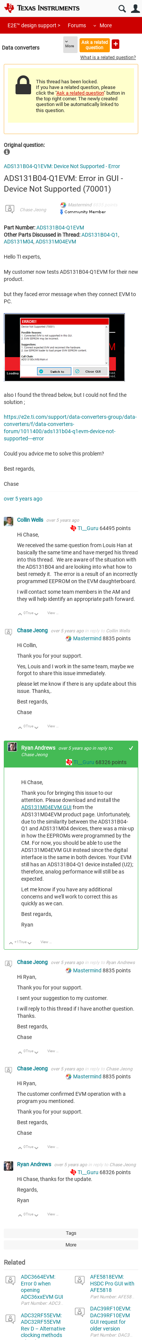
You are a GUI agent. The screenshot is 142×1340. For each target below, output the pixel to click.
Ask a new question (115, 44)
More (106, 25)
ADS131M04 (18, 242)
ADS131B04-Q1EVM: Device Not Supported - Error (62, 166)
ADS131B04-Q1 (99, 235)
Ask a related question (94, 45)
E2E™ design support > (34, 25)
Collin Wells (30, 520)
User (135, 9)
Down (36, 615)
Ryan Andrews (38, 748)
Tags (71, 1233)
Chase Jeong (33, 209)
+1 (131, 748)
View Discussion (55, 613)
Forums (77, 25)
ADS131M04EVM (56, 242)
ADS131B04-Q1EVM (60, 228)
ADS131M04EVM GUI (46, 807)
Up (20, 615)
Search (122, 9)
